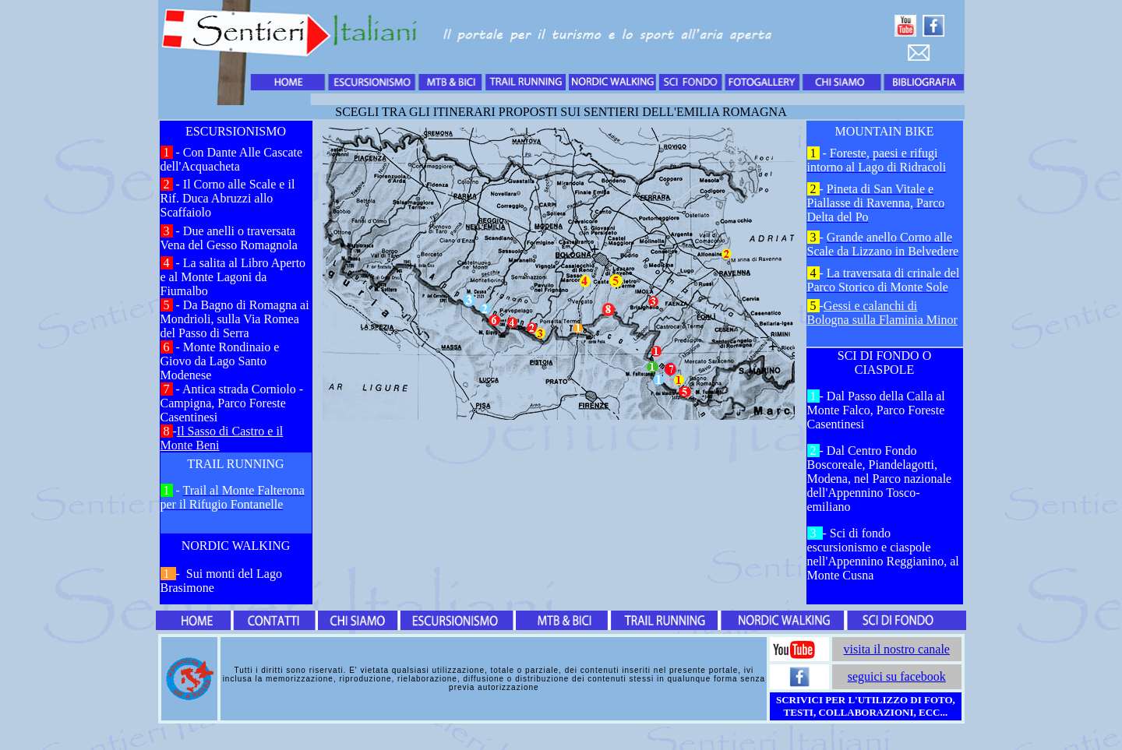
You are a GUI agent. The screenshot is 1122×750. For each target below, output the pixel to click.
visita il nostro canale (897, 649)
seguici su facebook (897, 676)
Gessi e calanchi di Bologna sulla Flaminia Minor (882, 312)
